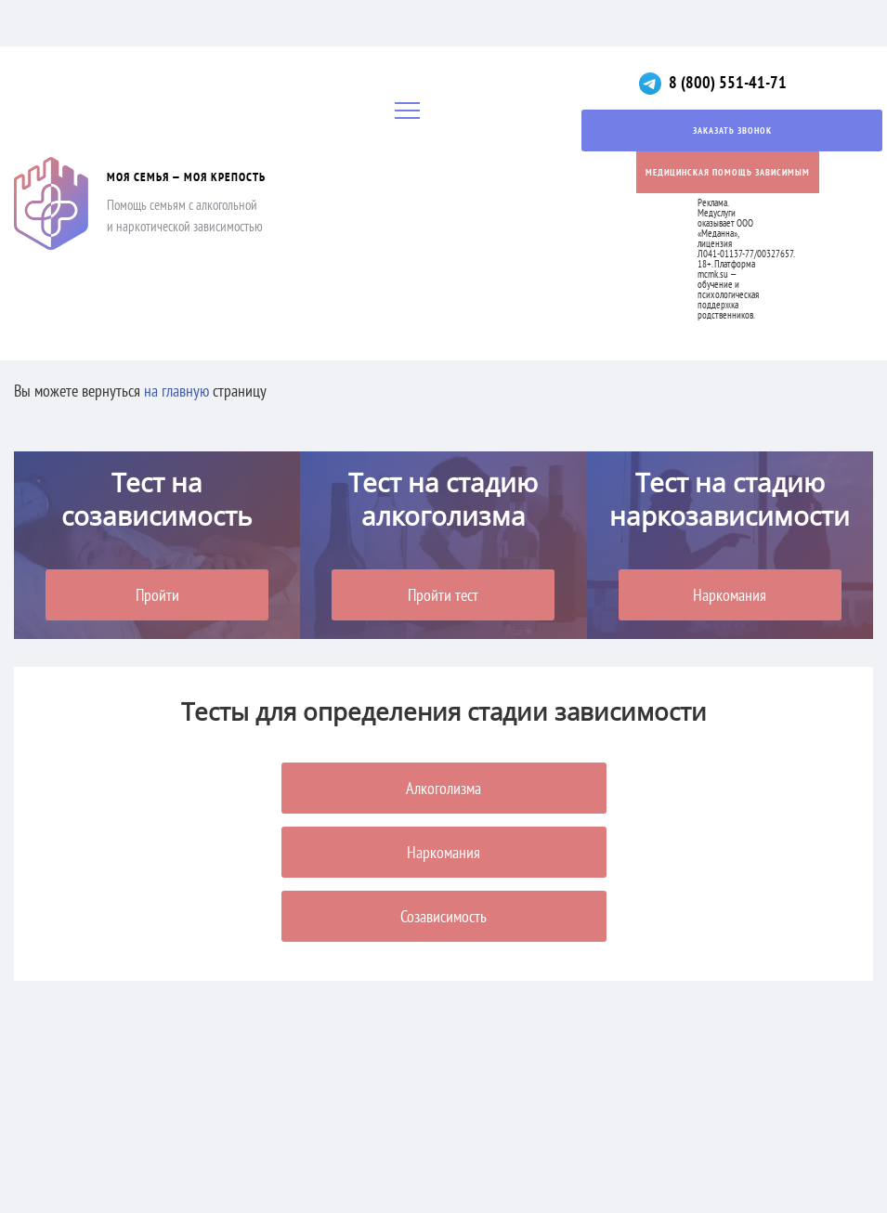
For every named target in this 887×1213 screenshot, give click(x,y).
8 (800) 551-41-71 (728, 82)
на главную (176, 390)
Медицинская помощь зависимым (728, 172)
